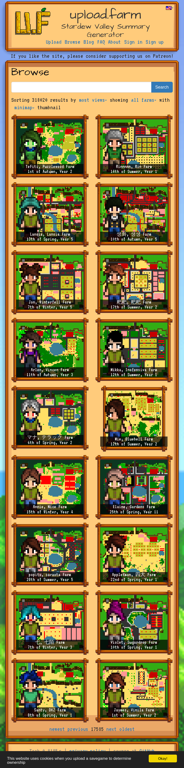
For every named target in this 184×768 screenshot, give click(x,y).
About (114, 42)
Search (162, 87)
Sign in (133, 42)
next (111, 729)
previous (78, 729)
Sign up (155, 42)
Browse (72, 42)
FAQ (101, 42)
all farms (143, 100)
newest (57, 729)
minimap (24, 107)
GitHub (147, 751)
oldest (127, 729)
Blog (89, 42)
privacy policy (87, 751)
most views (93, 100)
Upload (53, 42)
